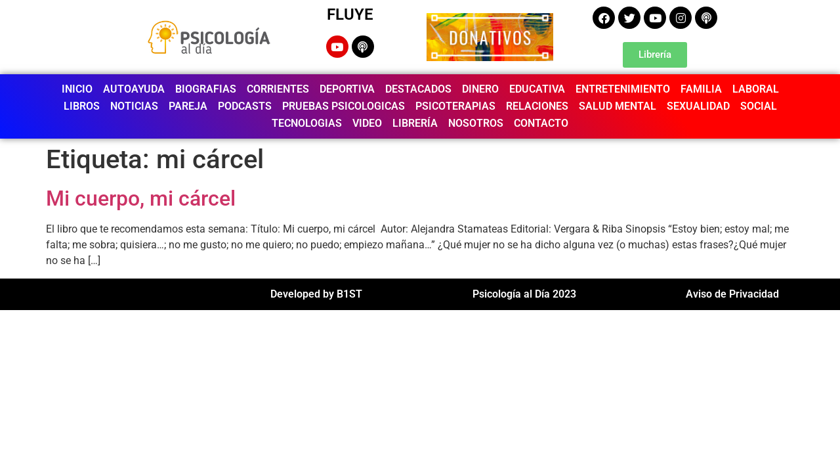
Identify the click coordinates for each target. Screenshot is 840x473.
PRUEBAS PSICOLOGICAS (343, 106)
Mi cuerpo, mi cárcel (141, 198)
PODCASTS (245, 106)
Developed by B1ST (316, 294)
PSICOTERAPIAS (455, 106)
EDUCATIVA (537, 89)
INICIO (77, 89)
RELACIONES (537, 106)
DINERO (480, 89)
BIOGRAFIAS (205, 89)
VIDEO (367, 123)
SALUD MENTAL (617, 106)
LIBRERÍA (415, 123)
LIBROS (82, 106)
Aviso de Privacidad (732, 294)
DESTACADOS (418, 89)
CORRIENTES (278, 89)
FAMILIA (701, 89)
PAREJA (188, 106)
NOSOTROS (475, 123)
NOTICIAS (134, 106)
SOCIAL (758, 106)
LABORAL (755, 89)
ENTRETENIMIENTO (623, 89)
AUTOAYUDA (134, 89)
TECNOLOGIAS (307, 123)
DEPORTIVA (347, 89)
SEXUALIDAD (698, 106)
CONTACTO (541, 123)
